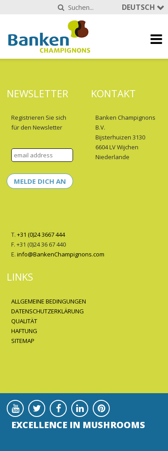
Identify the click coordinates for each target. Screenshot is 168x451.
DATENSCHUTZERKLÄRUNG (47, 311)
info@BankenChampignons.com (60, 254)
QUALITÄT (24, 321)
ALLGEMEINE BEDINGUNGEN (48, 301)
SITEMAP (22, 341)
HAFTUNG (24, 331)
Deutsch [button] (139, 7)
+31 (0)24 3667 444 (41, 234)
